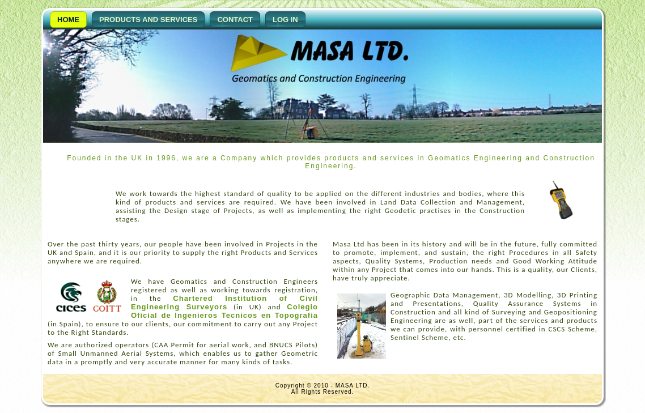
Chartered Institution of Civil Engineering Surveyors (224, 302)
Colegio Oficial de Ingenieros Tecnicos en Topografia (224, 311)
